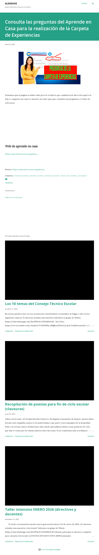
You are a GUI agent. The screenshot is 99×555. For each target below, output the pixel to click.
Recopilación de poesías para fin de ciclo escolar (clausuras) (47, 406)
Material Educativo (52, 176)
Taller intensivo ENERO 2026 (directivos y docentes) (40, 511)
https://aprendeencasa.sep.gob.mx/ (21, 154)
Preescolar (65, 176)
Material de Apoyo (37, 176)
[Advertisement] (49, 218)
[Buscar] (84, 3)
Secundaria (82, 176)
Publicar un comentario (13, 197)
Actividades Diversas (21, 176)
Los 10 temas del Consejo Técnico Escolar (40, 303)
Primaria (73, 176)
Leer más (91, 331)
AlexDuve (11, 3)
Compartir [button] (9, 183)
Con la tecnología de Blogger (49, 549)
